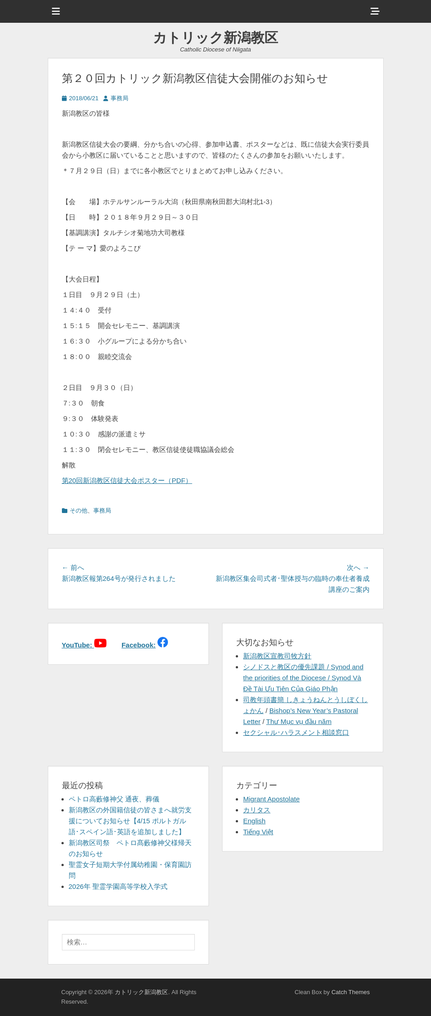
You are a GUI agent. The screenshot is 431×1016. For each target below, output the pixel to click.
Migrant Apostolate (271, 799)
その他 (78, 510)
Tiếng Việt (258, 832)
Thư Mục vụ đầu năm (299, 721)
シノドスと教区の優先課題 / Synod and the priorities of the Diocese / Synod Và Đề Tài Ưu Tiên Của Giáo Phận (303, 678)
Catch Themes (350, 992)
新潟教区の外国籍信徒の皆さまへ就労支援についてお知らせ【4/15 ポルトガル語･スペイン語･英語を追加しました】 (130, 821)
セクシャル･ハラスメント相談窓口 (296, 732)
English (254, 821)
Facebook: (139, 645)
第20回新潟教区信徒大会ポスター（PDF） (127, 480)
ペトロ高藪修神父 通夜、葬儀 (114, 799)
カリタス (256, 810)
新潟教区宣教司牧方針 (277, 656)
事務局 (119, 98)
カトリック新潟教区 (215, 37)
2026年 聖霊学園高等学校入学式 (118, 886)
